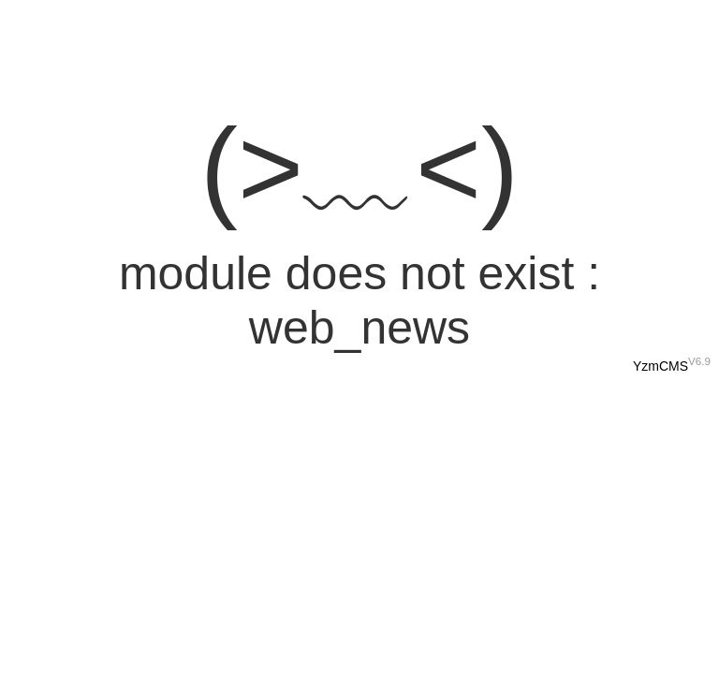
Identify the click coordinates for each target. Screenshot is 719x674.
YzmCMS (660, 366)
